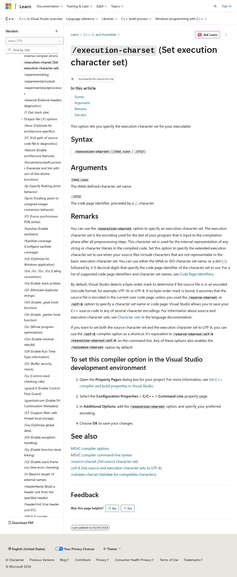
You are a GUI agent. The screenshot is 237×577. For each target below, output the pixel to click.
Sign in (226, 6)
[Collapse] (57, 31)
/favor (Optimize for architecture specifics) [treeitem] (39, 128)
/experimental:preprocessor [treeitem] (43, 90)
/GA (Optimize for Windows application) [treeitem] (39, 261)
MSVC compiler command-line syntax (101, 454)
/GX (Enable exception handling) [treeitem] (39, 440)
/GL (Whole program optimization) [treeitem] (38, 330)
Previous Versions (42, 560)
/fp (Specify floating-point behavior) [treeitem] (42, 189)
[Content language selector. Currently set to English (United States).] (27, 549)
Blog (63, 560)
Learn (75, 34)
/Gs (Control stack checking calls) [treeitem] (37, 379)
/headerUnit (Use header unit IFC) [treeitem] (41, 507)
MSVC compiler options (90, 448)
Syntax (79, 97)
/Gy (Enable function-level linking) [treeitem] (42, 452)
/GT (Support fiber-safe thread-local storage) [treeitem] (40, 415)
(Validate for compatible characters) (113, 474)
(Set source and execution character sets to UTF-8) (116, 467)
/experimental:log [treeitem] (36, 74)
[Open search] (215, 6)
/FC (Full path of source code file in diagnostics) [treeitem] (40, 141)
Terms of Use (169, 560)
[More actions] (226, 34)
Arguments (82, 103)
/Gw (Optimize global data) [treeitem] (39, 428)
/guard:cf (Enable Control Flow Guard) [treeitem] (42, 391)
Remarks (81, 109)
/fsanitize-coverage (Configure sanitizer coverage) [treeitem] (37, 246)
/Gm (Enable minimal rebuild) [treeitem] (39, 342)
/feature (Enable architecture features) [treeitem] (39, 153)
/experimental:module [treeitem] (39, 81)
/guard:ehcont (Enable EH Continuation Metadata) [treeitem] (42, 403)
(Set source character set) (104, 461)
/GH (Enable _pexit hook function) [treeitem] (41, 305)
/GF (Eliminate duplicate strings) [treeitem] (41, 293)
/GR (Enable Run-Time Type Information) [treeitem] (39, 354)
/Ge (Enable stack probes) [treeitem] (42, 283)
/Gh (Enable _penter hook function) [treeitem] (42, 317)
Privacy (101, 560)
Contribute (82, 560)
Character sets (129, 317)
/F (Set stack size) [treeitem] (36, 112)
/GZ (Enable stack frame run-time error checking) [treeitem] (41, 465)
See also (80, 115)
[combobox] (34, 40)
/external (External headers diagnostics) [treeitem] (43, 103)
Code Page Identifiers (196, 273)
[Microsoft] (9, 6)
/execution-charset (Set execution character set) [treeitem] (41, 65)
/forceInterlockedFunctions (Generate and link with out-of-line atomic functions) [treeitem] (42, 171)
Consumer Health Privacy (133, 560)
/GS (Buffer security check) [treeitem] (38, 366)
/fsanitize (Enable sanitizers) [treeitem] (36, 231)
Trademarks (192, 560)
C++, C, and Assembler (100, 34)
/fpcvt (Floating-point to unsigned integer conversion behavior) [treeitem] (41, 204)
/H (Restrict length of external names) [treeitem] (39, 477)
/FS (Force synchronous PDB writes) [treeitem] (41, 219)
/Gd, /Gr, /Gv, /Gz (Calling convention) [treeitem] (42, 274)
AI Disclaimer (15, 560)
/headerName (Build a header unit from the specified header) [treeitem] (39, 492)
